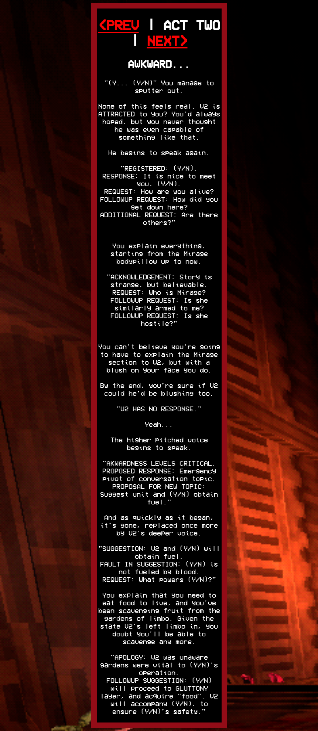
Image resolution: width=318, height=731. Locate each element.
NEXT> (167, 41)
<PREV (118, 25)
